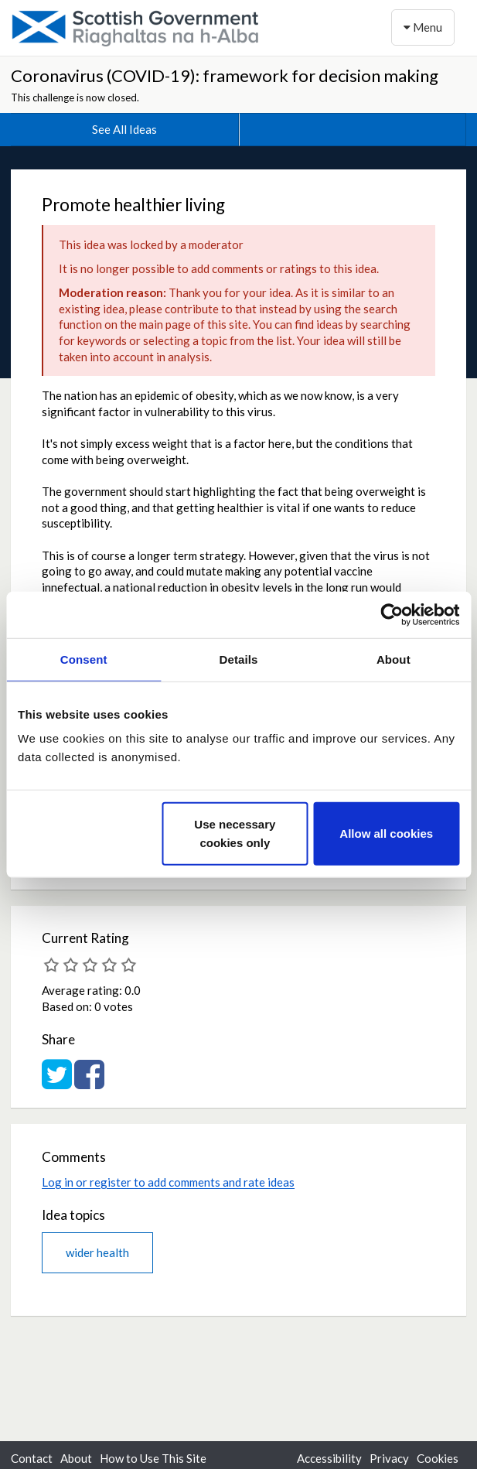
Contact (32, 1458)
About (76, 1458)
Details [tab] (239, 658)
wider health (97, 1252)
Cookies (437, 1458)
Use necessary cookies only (234, 833)
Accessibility (329, 1458)
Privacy (389, 1458)
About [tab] (393, 658)
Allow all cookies (386, 833)
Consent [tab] (83, 658)
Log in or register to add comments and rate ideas (168, 1182)
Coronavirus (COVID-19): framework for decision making (224, 75)
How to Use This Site (153, 1458)
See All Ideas (124, 129)
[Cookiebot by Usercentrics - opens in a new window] (391, 614)
